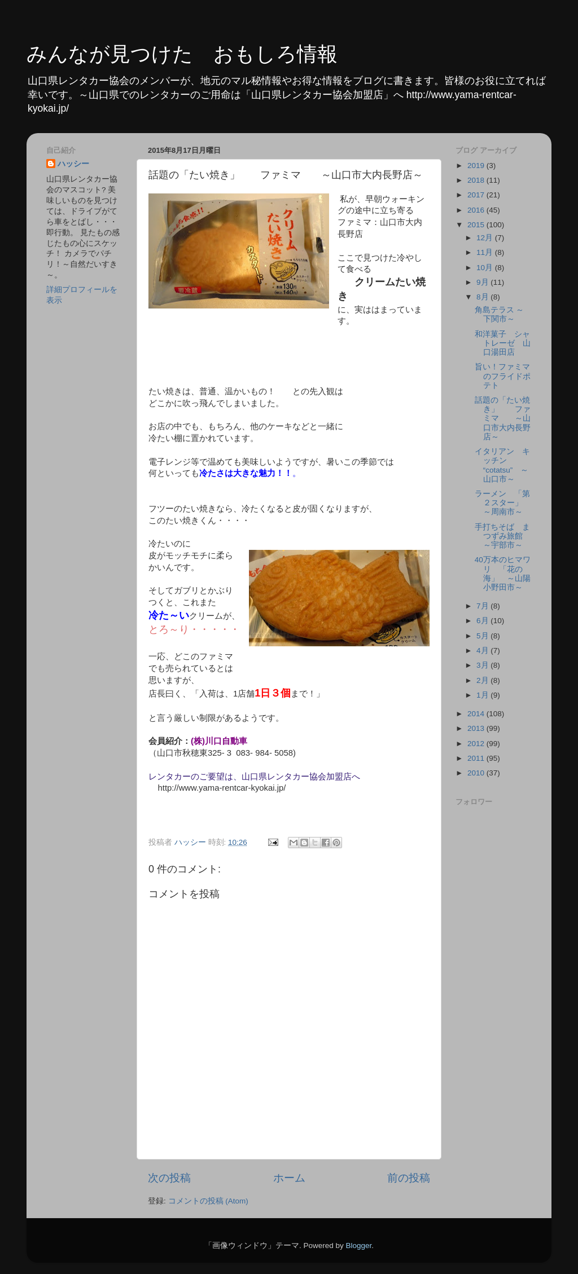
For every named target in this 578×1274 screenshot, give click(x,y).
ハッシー (73, 164)
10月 (485, 267)
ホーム (289, 1178)
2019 (477, 165)
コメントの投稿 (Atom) (208, 1201)
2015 (477, 225)
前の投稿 (408, 1178)
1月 (483, 695)
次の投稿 (169, 1178)
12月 (485, 237)
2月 (483, 680)
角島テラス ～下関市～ (499, 314)
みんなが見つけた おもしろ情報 (182, 53)
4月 (483, 650)
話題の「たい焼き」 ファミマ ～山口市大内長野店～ (503, 418)
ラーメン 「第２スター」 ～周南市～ (503, 503)
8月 (483, 297)
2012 (477, 743)
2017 (477, 195)
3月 (483, 665)
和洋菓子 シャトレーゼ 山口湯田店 (503, 343)
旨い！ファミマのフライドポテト (503, 376)
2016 (477, 210)
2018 (477, 180)
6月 (483, 620)
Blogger (358, 1245)
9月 (483, 282)
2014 (477, 713)
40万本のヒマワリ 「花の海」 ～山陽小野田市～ (503, 574)
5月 (483, 636)
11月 (485, 252)
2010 (477, 773)
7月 (483, 606)
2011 (477, 758)
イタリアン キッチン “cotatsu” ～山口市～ (502, 465)
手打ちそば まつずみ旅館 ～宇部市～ (503, 536)
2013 (477, 728)
